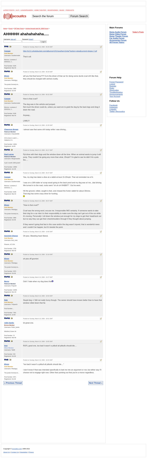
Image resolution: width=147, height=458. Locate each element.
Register (112, 86)
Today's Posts (138, 32)
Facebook (113, 105)
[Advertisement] (53, 416)
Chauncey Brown (11, 129)
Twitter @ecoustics (117, 111)
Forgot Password (116, 82)
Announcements (116, 94)
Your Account (114, 96)
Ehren (6, 76)
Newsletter (23, 452)
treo (5, 346)
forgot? (31, 39)
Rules (111, 88)
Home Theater (40, 10)
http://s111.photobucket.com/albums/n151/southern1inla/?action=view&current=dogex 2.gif (60, 51)
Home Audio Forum (117, 32)
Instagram (113, 107)
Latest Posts (8, 10)
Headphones (53, 10)
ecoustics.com (17, 449)
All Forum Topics (116, 42)
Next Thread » (95, 383)
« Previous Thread (13, 383)
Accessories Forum (118, 40)
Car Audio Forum (116, 38)
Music (61, 10)
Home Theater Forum (118, 36)
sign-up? (13, 39)
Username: (13, 41)
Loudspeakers (27, 10)
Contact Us (15, 452)
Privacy (31, 452)
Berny (6, 281)
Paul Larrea (9, 154)
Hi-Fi (17, 10)
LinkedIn (112, 109)
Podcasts (70, 10)
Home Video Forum (117, 34)
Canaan (7, 51)
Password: (31, 41)
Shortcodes (114, 90)
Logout (112, 84)
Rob (6, 300)
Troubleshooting (116, 92)
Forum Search (79, 16)
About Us (6, 452)
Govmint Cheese (11, 236)
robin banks (9, 323)
